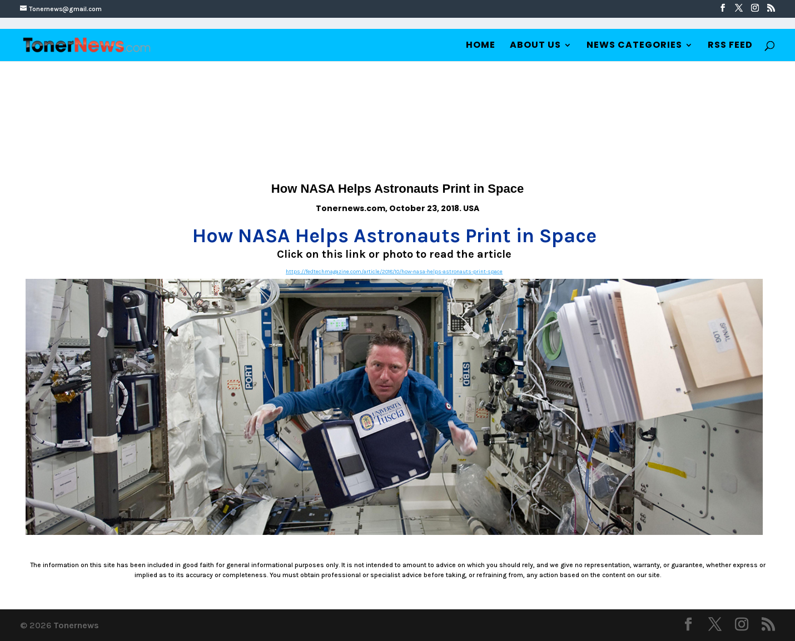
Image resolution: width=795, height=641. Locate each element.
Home (480, 46)
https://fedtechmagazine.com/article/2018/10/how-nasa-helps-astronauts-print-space (394, 271)
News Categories (634, 46)
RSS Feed (730, 46)
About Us (535, 46)
